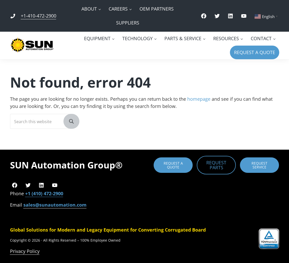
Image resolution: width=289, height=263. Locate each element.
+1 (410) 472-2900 (44, 193)
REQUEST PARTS (216, 165)
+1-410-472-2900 (38, 16)
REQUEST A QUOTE (173, 165)
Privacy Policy (25, 251)
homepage (198, 99)
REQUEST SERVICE (259, 165)
